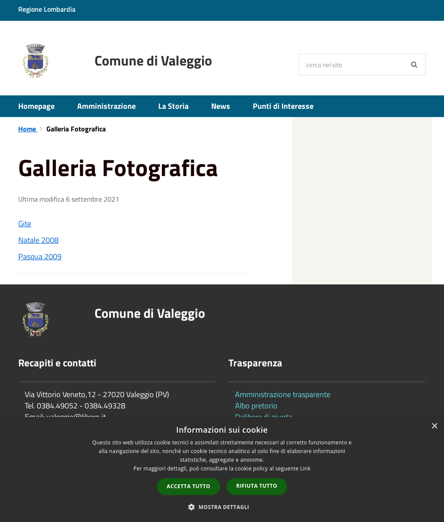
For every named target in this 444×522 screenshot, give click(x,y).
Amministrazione (106, 106)
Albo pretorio (256, 405)
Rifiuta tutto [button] (257, 485)
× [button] (434, 426)
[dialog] (222, 469)
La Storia (173, 106)
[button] (222, 507)
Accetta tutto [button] (188, 486)
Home (28, 129)
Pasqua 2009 (40, 256)
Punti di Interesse (283, 106)
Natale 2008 (38, 240)
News (220, 106)
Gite (24, 223)
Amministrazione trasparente (282, 394)
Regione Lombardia (46, 9)
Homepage (36, 106)
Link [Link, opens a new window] (305, 468)
